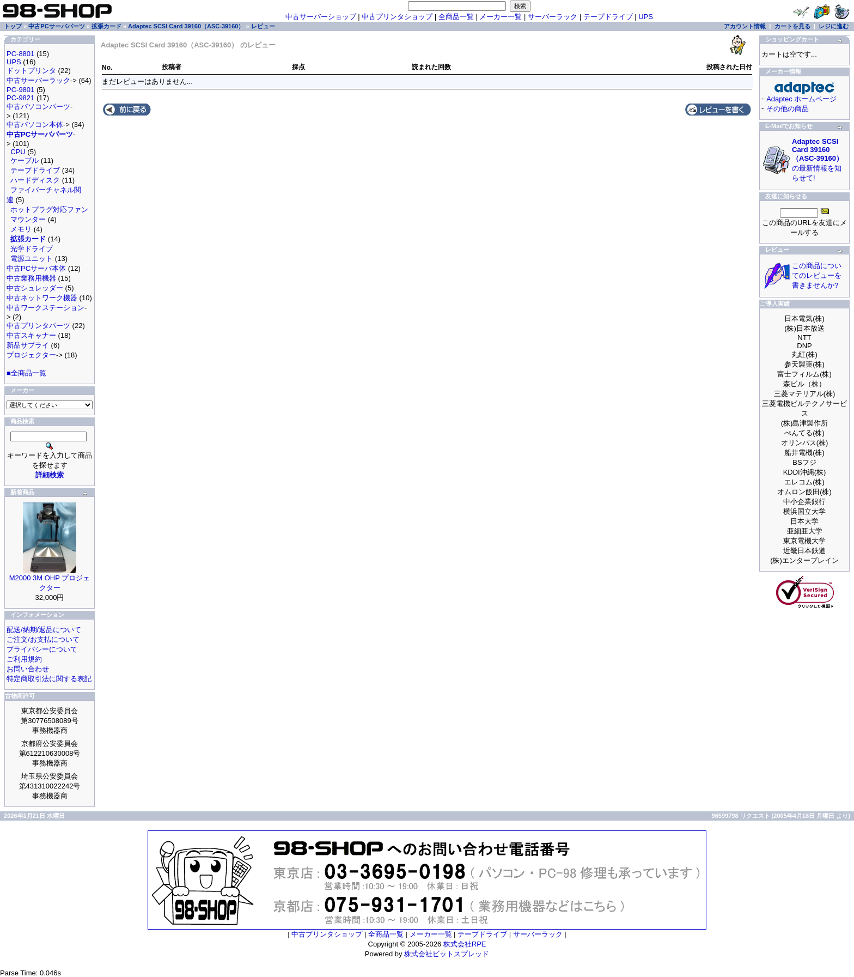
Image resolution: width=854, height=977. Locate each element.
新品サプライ (28, 345)
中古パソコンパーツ (38, 106)
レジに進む (834, 26)
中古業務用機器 (31, 278)
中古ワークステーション (45, 308)
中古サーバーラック (38, 80)
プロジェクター (31, 355)
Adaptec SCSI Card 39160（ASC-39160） (186, 26)
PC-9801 (20, 90)
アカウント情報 (745, 26)
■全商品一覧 (26, 373)
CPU (17, 152)
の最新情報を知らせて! (817, 159)
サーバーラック (552, 17)
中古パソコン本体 (35, 124)
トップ (13, 26)
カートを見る (792, 26)
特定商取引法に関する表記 (49, 679)
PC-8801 (20, 54)
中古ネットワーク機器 (42, 298)
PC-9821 (20, 98)
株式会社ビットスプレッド (446, 954)
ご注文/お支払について (43, 639)
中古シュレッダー (35, 288)
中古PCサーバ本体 (36, 268)
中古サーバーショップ (320, 17)
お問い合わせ (28, 669)
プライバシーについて (42, 649)
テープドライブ (608, 17)
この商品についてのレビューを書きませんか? (816, 275)
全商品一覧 (456, 17)
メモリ (21, 229)
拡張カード (106, 26)
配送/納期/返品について (44, 630)
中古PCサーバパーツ (56, 26)
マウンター (28, 219)
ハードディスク (35, 180)
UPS (645, 17)
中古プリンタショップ (397, 17)
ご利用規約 (24, 659)
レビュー (263, 26)
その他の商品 (787, 109)
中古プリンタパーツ (38, 325)
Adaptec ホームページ (801, 99)
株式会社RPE (464, 944)
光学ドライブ (31, 249)
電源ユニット (31, 258)
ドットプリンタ (31, 70)
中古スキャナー (31, 335)
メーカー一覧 (500, 17)
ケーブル (24, 160)
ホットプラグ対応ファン (49, 209)
